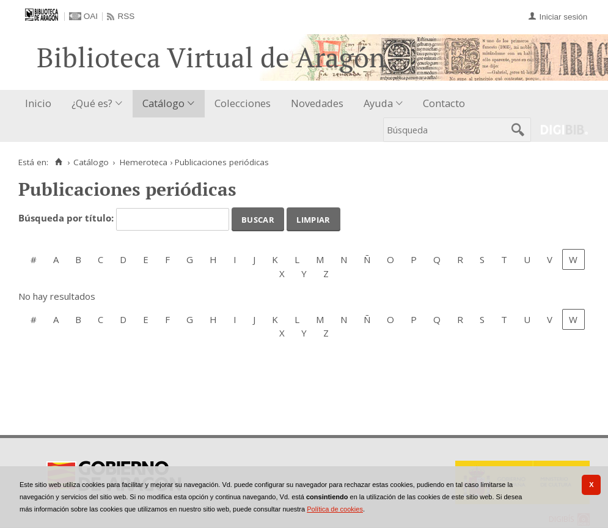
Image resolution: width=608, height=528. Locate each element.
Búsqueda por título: (67, 218)
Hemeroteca (143, 162)
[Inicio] (58, 162)
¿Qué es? (91, 103)
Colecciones (242, 103)
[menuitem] (41, 103)
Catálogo (163, 103)
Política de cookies (335, 509)
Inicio (38, 103)
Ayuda (378, 103)
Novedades (317, 103)
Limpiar (313, 218)
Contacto (444, 103)
